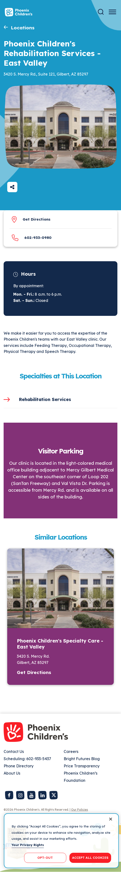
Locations (22, 28)
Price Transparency (82, 766)
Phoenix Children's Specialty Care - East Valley (60, 644)
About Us (12, 773)
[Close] (110, 819)
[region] (61, 840)
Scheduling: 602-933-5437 (27, 758)
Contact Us (14, 751)
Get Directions (36, 219)
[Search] (100, 12)
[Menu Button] (112, 12)
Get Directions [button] (34, 672)
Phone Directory (19, 766)
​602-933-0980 (38, 237)
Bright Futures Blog (82, 758)
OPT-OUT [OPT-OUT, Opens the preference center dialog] (45, 857)
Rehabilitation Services (45, 399)
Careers (71, 751)
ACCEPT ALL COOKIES (90, 857)
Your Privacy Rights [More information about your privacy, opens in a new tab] (28, 845)
